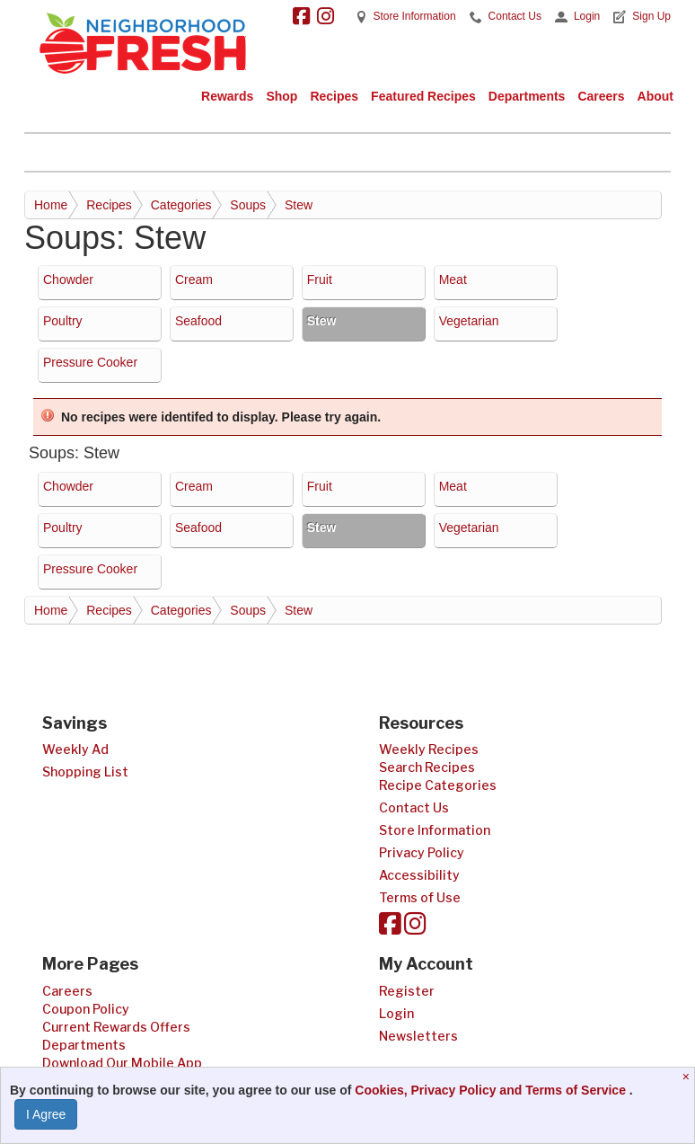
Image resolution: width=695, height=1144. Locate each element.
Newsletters (418, 1035)
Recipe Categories (438, 785)
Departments (527, 96)
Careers (600, 96)
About (655, 96)
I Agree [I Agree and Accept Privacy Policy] (46, 1114)
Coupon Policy (85, 1008)
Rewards (227, 96)
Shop (281, 96)
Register (407, 990)
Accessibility (419, 874)
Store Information (415, 16)
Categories (181, 205)
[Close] (688, 1077)
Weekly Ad (75, 749)
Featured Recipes (423, 96)
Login (587, 16)
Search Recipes (427, 767)
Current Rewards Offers (116, 1026)
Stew (298, 205)
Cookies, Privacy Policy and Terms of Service (492, 1090)
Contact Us (514, 16)
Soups (248, 205)
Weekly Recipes (429, 749)
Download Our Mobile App (122, 1062)
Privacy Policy (421, 852)
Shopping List (85, 771)
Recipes (334, 96)
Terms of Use (420, 897)
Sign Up (651, 16)
